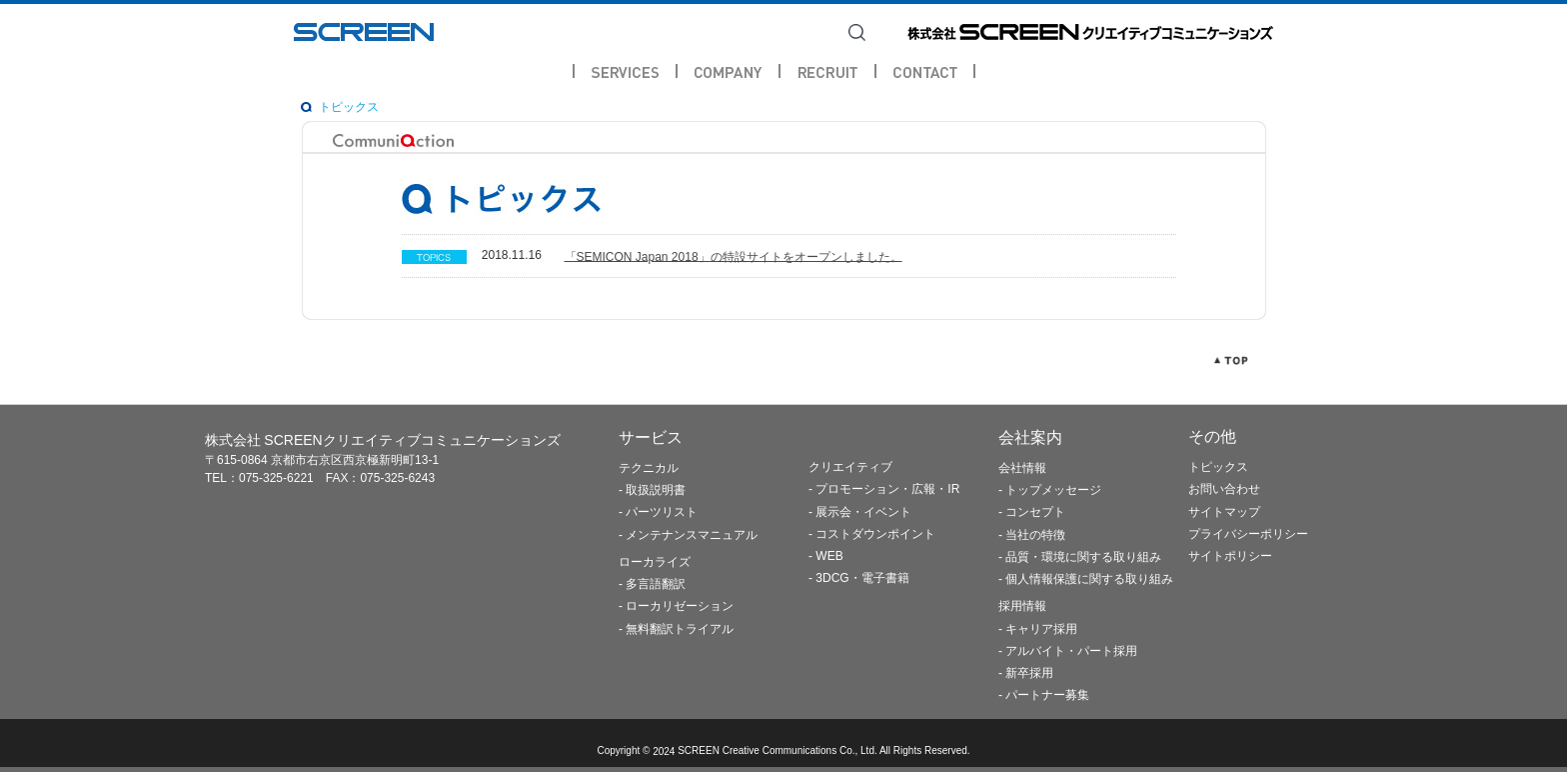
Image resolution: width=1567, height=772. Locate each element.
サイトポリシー (1230, 557)
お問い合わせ (1224, 490)
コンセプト (1035, 513)
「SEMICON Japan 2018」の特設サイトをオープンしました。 (733, 256)
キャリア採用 (1041, 629)
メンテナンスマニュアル (692, 535)
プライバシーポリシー (1248, 534)
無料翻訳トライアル (680, 629)
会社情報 (1022, 468)
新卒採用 (1029, 673)
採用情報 (1022, 607)
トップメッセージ (1053, 491)
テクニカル (649, 468)
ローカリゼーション (680, 607)
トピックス (349, 107)
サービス (651, 437)
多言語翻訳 (656, 585)
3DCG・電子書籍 (861, 579)
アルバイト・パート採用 (1071, 651)
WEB (828, 557)
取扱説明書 (656, 491)
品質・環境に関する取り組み (1083, 557)
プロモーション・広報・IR (887, 490)
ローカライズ (655, 562)
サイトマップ (1224, 512)
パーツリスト (662, 513)
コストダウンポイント (875, 534)
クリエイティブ (850, 468)
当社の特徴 (1035, 535)
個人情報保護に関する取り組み (1089, 580)
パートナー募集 (1047, 696)
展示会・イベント (863, 512)
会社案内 (1030, 437)
